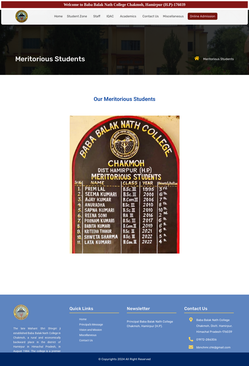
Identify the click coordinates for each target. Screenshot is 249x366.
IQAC (110, 18)
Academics (128, 18)
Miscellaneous (173, 18)
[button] (78, 18)
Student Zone (77, 18)
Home (58, 18)
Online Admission (202, 18)
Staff (96, 18)
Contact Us (150, 18)
